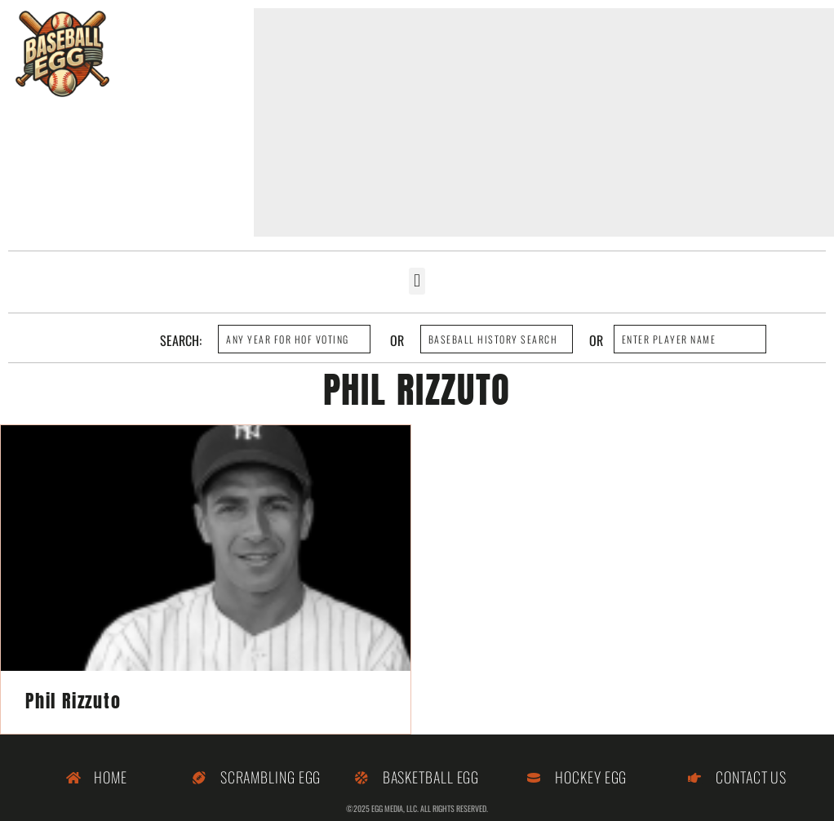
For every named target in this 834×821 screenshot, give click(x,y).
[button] (416, 281)
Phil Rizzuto (73, 700)
